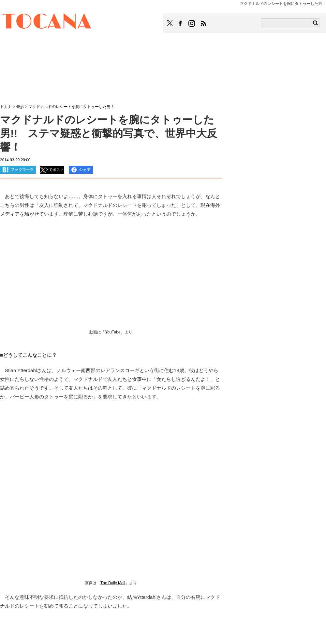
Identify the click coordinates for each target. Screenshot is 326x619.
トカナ (6, 106)
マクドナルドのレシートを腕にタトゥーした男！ (73, 106)
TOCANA (47, 22)
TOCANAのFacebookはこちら (180, 23)
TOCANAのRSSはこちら (203, 23)
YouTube (112, 332)
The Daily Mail (112, 583)
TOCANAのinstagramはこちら (192, 23)
